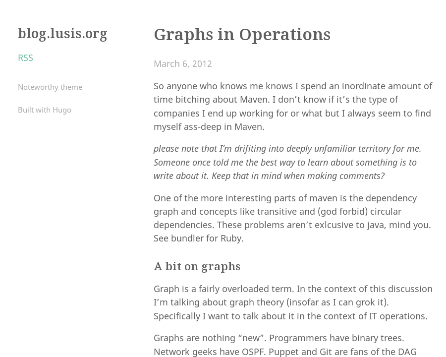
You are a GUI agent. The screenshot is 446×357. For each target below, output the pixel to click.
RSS (25, 57)
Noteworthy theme (50, 87)
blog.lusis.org (63, 33)
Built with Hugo (44, 110)
